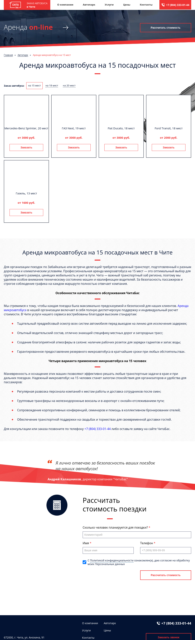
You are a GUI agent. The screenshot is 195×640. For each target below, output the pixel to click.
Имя (86, 543)
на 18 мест (52, 85)
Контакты (146, 4)
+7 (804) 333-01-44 (177, 5)
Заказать (26, 147)
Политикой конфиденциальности (111, 560)
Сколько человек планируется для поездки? (116, 527)
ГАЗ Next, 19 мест (74, 128)
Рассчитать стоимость (165, 27)
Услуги (109, 4)
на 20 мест (69, 85)
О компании (65, 4)
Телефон (147, 543)
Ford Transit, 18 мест (169, 128)
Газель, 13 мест (26, 193)
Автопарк (89, 4)
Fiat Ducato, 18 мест (121, 128)
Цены (126, 4)
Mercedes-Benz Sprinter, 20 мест (26, 128)
